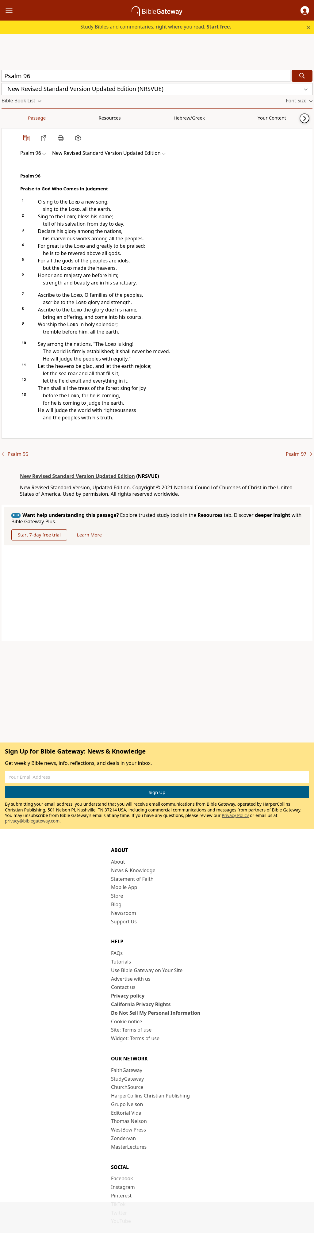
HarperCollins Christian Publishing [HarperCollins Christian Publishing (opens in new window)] (150, 1095)
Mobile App (124, 887)
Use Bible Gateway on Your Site (146, 970)
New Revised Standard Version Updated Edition (77, 476)
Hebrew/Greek (81, 118)
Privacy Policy (235, 815)
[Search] (302, 76)
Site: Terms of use (131, 1029)
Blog (116, 904)
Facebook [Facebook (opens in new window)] (122, 1178)
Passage (15, 118)
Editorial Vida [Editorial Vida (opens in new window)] (126, 1112)
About (118, 861)
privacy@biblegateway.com (32, 821)
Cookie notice (126, 1021)
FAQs (117, 953)
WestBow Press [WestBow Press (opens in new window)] (128, 1129)
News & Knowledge (133, 870)
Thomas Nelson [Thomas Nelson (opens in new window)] (129, 1121)
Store (117, 895)
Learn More (89, 535)
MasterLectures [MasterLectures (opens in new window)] (129, 1146)
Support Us (124, 921)
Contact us (123, 987)
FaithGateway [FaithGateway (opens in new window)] (126, 1070)
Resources (45, 118)
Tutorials (121, 961)
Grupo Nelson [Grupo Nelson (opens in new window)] (127, 1104)
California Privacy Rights (141, 1004)
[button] (305, 10)
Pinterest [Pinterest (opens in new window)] (121, 1195)
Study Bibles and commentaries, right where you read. (155, 26)
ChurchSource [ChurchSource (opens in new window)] (127, 1087)
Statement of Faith (132, 879)
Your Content (121, 118)
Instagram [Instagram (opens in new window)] (123, 1187)
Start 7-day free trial (39, 535)
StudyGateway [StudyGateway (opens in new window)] (127, 1078)
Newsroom (123, 913)
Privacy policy (127, 995)
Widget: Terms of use (135, 1038)
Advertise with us (131, 978)
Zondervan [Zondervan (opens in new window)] (123, 1138)
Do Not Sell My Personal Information (155, 1013)
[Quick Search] (146, 76)
